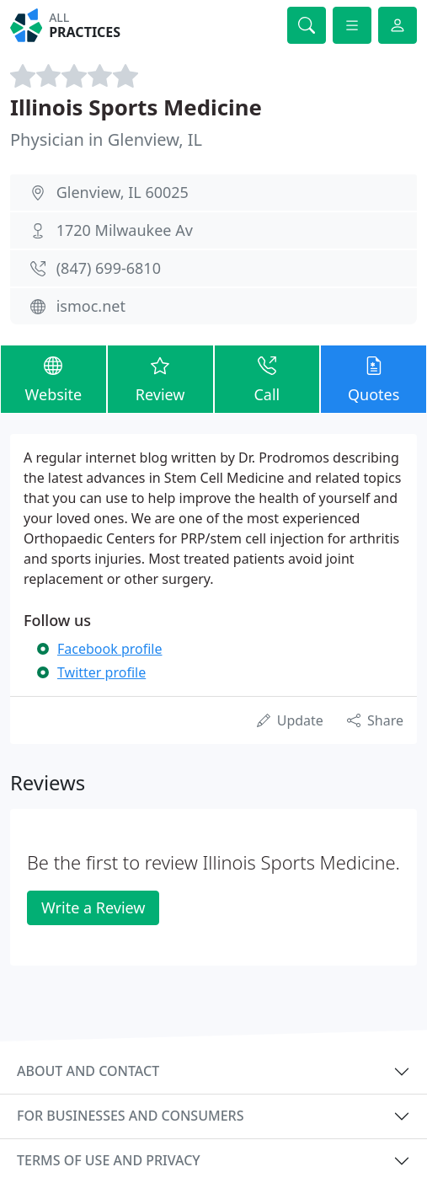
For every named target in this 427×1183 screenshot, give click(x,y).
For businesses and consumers (130, 1115)
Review (160, 378)
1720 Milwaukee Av (124, 230)
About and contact (88, 1071)
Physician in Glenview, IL (106, 139)
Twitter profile (101, 672)
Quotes (373, 378)
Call (267, 378)
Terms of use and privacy (108, 1160)
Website (53, 378)
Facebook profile (109, 649)
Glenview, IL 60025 (122, 192)
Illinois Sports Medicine (136, 107)
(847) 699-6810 (108, 268)
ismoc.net (90, 306)
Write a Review (93, 907)
